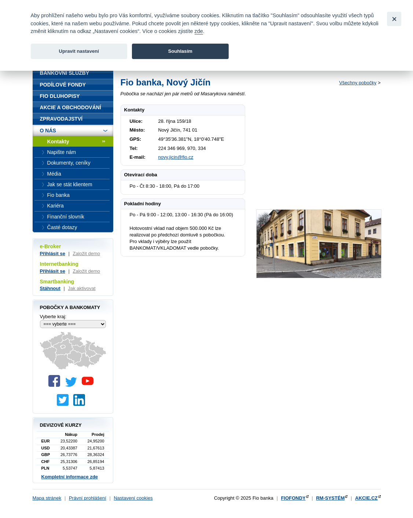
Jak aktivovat (81, 288)
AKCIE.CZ (366, 498)
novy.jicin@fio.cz (175, 157)
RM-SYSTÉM (330, 498)
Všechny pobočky (357, 82)
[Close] (394, 19)
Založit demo (86, 253)
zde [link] (199, 31)
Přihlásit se (52, 253)
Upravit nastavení (79, 51)
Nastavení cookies (133, 498)
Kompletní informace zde (69, 477)
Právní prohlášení (87, 498)
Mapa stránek (47, 498)
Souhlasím (180, 51)
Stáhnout (50, 288)
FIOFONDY (293, 498)
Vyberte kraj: (53, 316)
